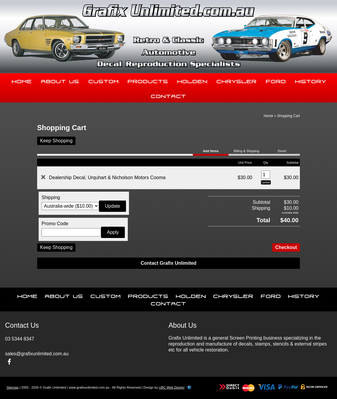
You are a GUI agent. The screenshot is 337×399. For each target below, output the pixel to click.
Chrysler (237, 80)
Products (148, 80)
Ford (276, 80)
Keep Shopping (56, 140)
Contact (168, 95)
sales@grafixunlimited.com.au (37, 353)
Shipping (51, 197)
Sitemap (12, 387)
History (310, 80)
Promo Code (55, 223)
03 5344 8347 (19, 338)
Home (22, 80)
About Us (60, 80)
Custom (104, 80)
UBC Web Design (172, 387)
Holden (192, 80)
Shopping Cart (288, 116)
